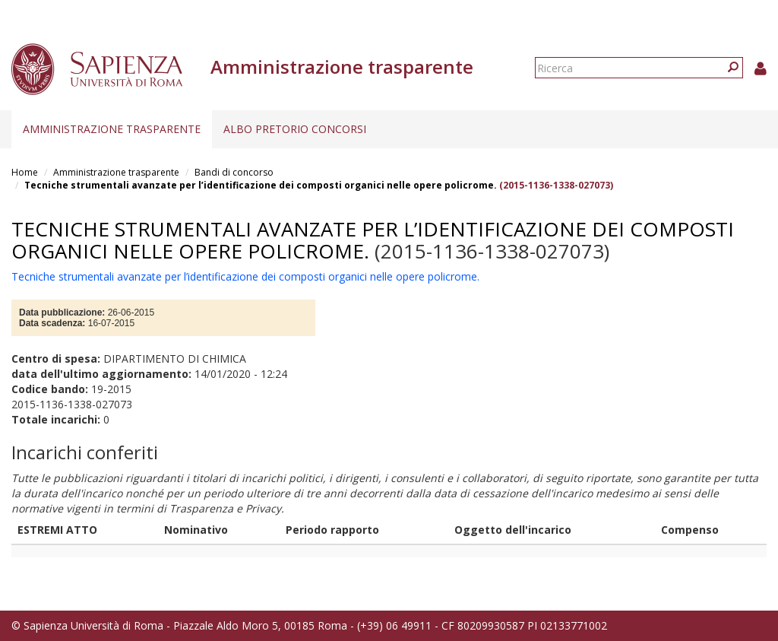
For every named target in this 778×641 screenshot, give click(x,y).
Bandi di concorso (234, 172)
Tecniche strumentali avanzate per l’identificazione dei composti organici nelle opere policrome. (260, 185)
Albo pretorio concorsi (294, 129)
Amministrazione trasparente (112, 129)
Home (24, 172)
